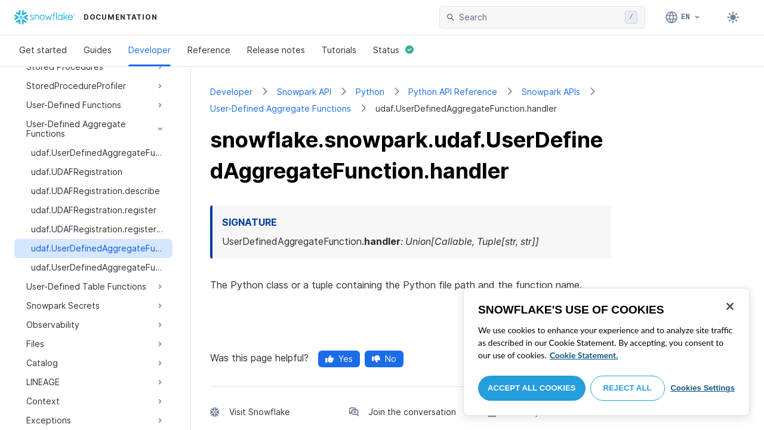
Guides (98, 50)
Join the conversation (412, 412)
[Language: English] (683, 17)
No (384, 359)
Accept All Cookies (532, 387)
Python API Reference (452, 92)
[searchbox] (539, 17)
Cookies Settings (702, 387)
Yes (339, 359)
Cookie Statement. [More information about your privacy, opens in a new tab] (584, 355)
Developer (149, 50)
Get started (43, 50)
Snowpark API (304, 92)
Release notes (276, 50)
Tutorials (339, 50)
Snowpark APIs (551, 92)
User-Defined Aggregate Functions (280, 108)
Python (370, 92)
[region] (606, 352)
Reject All (627, 387)
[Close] (730, 306)
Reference (208, 50)
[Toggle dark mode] (733, 17)
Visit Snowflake (259, 412)
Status (393, 50)
